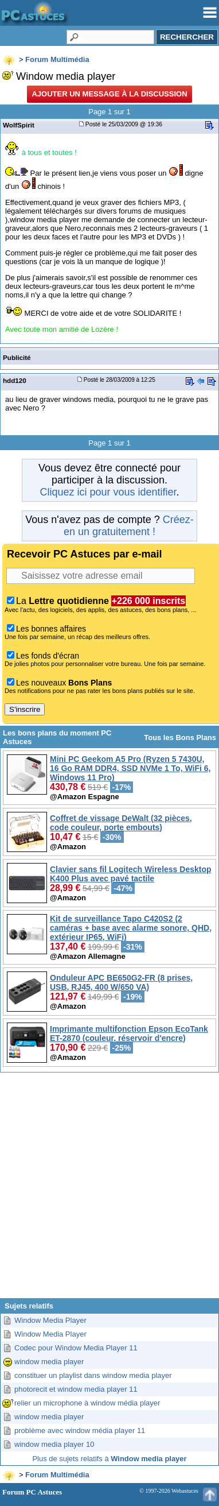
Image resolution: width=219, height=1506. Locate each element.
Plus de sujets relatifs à (109, 1458)
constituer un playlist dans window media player (93, 1375)
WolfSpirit (18, 125)
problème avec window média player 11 (79, 1430)
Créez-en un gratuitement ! (129, 525)
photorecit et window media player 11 (76, 1389)
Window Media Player (50, 1320)
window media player (49, 1361)
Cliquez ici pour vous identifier (108, 492)
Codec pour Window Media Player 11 (76, 1348)
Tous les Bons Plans (180, 737)
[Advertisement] (108, 1189)
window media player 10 (54, 1444)
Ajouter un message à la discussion (109, 94)
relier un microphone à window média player (87, 1403)
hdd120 (14, 380)
